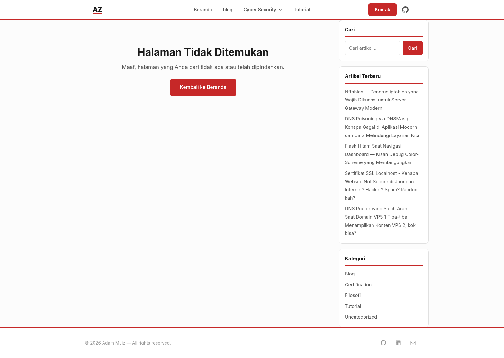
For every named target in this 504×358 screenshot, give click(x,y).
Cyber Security (263, 9)
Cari (412, 48)
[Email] (413, 343)
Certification (358, 284)
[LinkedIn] (398, 343)
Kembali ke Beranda (203, 87)
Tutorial (302, 9)
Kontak (382, 9)
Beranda (203, 9)
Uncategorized (361, 316)
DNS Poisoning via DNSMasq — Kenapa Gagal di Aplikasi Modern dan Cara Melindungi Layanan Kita (382, 127)
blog (228, 9)
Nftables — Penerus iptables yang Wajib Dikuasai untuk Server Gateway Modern (382, 100)
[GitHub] (405, 10)
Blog (350, 273)
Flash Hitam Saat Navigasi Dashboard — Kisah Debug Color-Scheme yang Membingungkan (382, 154)
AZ (97, 9)
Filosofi (353, 295)
